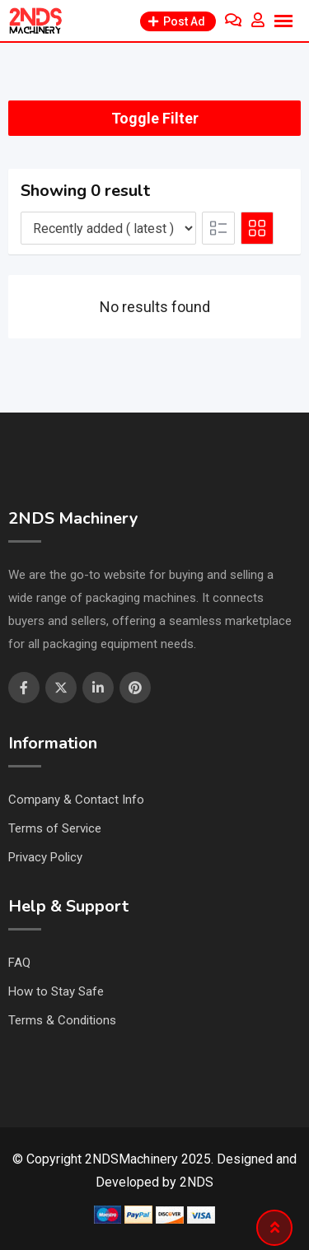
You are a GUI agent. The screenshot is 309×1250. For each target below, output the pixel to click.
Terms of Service (54, 828)
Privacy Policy (45, 857)
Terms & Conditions (62, 1020)
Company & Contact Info (76, 799)
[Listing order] (108, 228)
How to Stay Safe (56, 991)
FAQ (19, 962)
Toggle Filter (155, 118)
